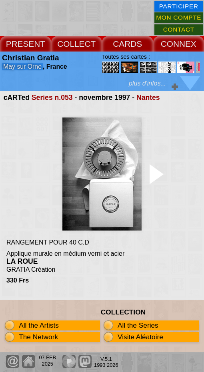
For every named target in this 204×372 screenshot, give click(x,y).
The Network (38, 337)
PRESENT (25, 43)
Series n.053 (52, 97)
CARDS (127, 43)
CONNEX (178, 43)
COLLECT (76, 43)
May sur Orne (22, 66)
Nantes (148, 97)
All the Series (138, 325)
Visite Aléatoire (140, 337)
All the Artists (39, 325)
